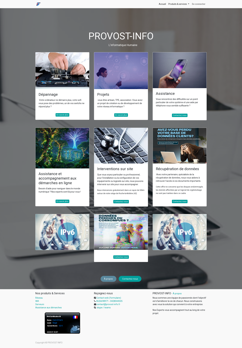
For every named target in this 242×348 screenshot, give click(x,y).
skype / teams (103, 307)
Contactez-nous (130, 279)
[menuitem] (162, 4)
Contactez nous (180, 115)
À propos (108, 279)
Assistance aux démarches (48, 307)
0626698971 (102, 301)
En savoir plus (62, 115)
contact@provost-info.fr (108, 304)
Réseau (39, 298)
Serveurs (39, 304)
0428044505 (116, 301)
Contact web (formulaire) (108, 298)
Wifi (37, 301)
